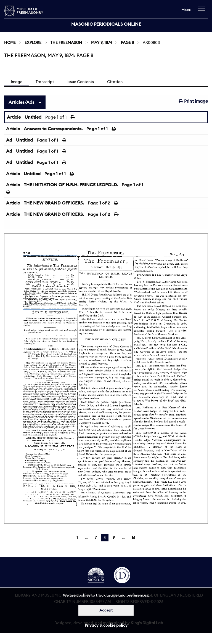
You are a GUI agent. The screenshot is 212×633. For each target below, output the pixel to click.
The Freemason (66, 42)
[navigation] (203, 11)
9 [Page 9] (114, 537)
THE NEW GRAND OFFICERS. (54, 203)
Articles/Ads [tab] (21, 102)
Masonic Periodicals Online (106, 24)
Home (10, 42)
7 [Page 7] (96, 537)
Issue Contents (80, 81)
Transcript (45, 81)
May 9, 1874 (101, 42)
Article (14, 117)
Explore (33, 42)
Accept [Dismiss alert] (106, 610)
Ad (9, 140)
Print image (193, 101)
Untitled (33, 117)
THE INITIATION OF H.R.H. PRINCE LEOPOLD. (71, 184)
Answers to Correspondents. (53, 128)
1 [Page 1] (77, 537)
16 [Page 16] (133, 537)
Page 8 (127, 42)
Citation (115, 81)
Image (16, 81)
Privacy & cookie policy (106, 625)
